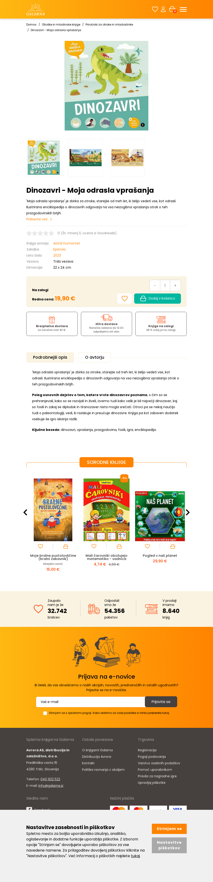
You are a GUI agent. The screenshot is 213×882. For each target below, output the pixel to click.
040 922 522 (50, 778)
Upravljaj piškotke (152, 782)
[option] (43, 158)
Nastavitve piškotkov (169, 845)
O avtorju (97, 357)
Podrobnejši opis (51, 357)
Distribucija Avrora (96, 756)
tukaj (135, 856)
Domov (31, 24)
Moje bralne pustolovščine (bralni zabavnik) (53, 556)
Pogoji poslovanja (152, 756)
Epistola (59, 249)
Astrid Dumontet (66, 243)
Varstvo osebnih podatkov (159, 762)
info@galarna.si (50, 785)
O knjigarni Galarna (97, 749)
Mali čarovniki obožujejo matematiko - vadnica (106, 556)
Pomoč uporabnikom (155, 769)
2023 (57, 255)
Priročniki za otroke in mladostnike (109, 24)
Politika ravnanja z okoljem (103, 769)
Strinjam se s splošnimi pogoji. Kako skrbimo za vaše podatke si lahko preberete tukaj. (109, 712)
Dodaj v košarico (157, 298)
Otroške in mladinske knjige (61, 24)
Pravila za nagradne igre (157, 775)
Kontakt (88, 762)
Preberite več (37, 219)
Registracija (147, 749)
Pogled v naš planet (160, 554)
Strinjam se (169, 828)
